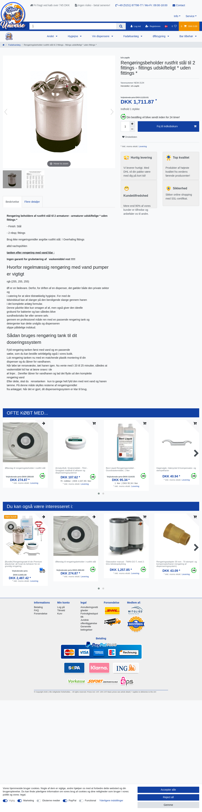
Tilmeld (61, 610)
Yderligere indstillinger (111, 800)
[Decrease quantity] (132, 129)
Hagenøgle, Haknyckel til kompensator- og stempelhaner (176, 469)
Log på (61, 607)
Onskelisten (129, 137)
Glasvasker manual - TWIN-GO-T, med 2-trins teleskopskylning (125, 563)
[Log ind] (136, 26)
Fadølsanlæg (131, 36)
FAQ (36, 610)
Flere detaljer (32, 201)
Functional (90, 800)
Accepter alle (168, 789)
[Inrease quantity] (132, 123)
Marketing (28, 800)
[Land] (166, 26)
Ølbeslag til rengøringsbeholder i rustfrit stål (25, 468)
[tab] (12, 201)
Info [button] (176, 16)
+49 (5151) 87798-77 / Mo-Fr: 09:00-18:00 (141, 5)
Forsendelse (40, 613)
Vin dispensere (101, 36)
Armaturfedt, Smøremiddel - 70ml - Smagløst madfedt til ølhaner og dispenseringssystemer (71, 470)
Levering (142, 146)
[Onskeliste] (174, 26)
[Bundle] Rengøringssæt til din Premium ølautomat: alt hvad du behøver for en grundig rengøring (23, 564)
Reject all (168, 797)
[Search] (121, 26)
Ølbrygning (159, 36)
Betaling (38, 607)
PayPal (72, 800)
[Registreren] (153, 26)
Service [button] (190, 16)
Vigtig (12, 800)
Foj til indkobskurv (176, 126)
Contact (179, 5)
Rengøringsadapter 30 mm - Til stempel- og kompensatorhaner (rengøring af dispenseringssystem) (176, 564)
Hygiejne (73, 36)
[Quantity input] (125, 126)
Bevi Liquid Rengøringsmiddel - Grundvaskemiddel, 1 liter (120, 469)
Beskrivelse (12, 201)
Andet (50, 36)
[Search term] (72, 26)
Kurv (59, 613)
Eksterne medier (51, 800)
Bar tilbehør (187, 36)
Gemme (168, 804)
